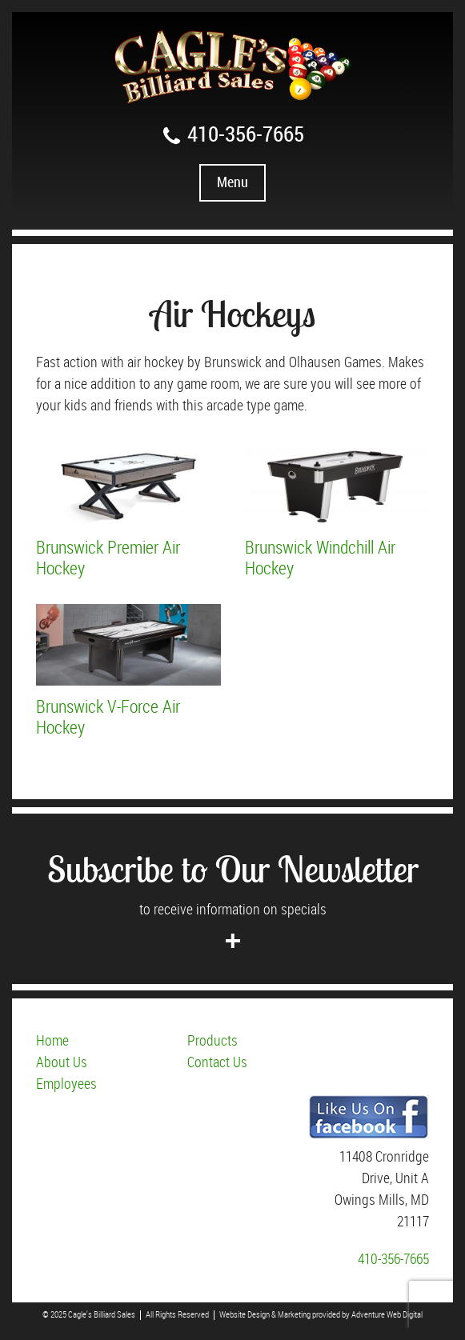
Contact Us (217, 1062)
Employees (66, 1084)
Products (212, 1041)
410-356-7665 (232, 134)
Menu (232, 182)
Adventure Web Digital (387, 1315)
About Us (61, 1062)
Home (52, 1041)
